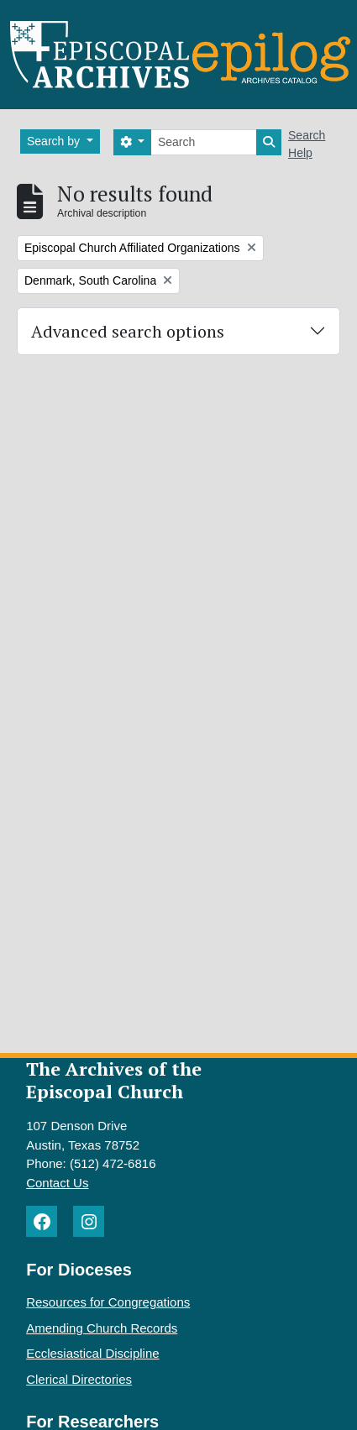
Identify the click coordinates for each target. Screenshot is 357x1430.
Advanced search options (127, 331)
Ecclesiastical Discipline (92, 1353)
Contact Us (57, 1183)
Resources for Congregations (108, 1302)
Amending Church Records (101, 1328)
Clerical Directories (79, 1379)
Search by (55, 141)
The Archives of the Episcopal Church (114, 1079)
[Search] (203, 142)
